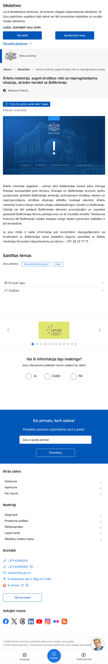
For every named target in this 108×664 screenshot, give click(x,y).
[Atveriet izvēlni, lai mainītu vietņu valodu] (24, 657)
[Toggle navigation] (54, 656)
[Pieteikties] (55, 453)
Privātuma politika (16, 521)
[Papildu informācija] (31, 566)
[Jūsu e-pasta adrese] (55, 440)
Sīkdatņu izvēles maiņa (19, 539)
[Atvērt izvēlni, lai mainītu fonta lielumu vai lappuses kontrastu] (83, 657)
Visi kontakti (22, 597)
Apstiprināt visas (74, 35)
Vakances (11, 481)
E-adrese (14, 585)
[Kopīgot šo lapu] (54, 290)
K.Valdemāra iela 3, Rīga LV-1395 (29, 579)
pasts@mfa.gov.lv (19, 573)
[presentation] (32, 394)
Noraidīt (22, 35)
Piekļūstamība (14, 527)
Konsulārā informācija (35, 264)
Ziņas (58, 264)
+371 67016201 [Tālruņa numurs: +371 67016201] (18, 561)
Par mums (11, 493)
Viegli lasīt (11, 515)
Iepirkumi (11, 487)
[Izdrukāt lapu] (54, 283)
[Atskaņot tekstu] (18, 90)
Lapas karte (12, 533)
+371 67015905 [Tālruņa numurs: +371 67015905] (18, 567)
